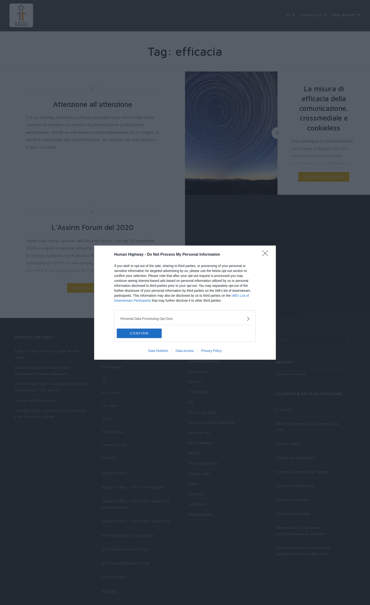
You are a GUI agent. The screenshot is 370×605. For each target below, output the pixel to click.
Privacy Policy (211, 351)
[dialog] (185, 303)
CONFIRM (139, 333)
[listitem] (185, 318)
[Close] (266, 254)
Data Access (185, 351)
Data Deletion (158, 351)
